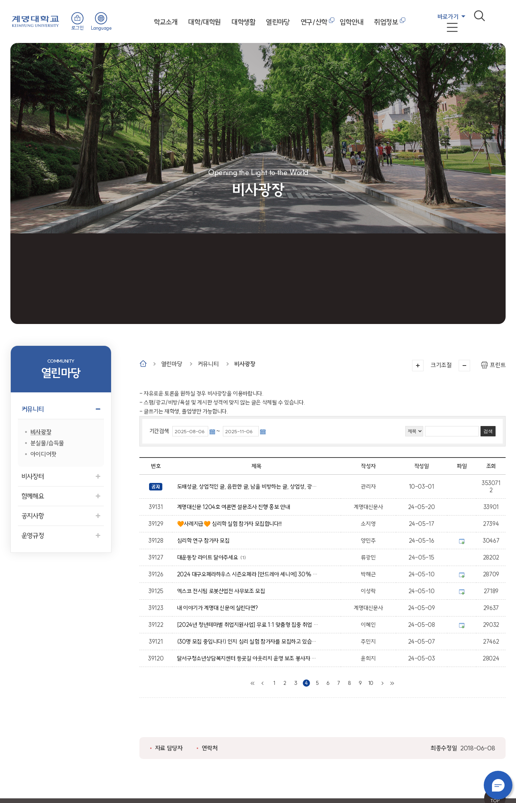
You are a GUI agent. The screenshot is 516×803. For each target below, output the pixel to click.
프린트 (498, 365)
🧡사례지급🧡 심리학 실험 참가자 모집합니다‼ (231, 523)
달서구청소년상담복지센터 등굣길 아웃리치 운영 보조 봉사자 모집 (248, 658)
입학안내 (351, 22)
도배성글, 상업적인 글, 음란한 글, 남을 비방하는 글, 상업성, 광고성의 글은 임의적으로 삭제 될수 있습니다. (248, 486)
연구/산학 (314, 22)
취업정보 (386, 22)
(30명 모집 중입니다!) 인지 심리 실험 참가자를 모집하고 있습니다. (248, 641)
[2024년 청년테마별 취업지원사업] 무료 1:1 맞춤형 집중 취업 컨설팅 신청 (248, 624)
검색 (479, 15)
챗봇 (498, 785)
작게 (464, 365)
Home (143, 363)
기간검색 (159, 431)
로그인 (77, 28)
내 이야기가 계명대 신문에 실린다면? (219, 607)
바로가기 (448, 16)
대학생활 (243, 22)
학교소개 (165, 22)
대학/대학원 (204, 22)
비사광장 (244, 364)
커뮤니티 (208, 364)
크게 (418, 365)
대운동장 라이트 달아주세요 (209, 557)
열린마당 (278, 22)
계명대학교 (35, 21)
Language (101, 28)
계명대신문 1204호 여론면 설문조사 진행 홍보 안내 (235, 507)
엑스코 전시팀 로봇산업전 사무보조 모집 (222, 591)
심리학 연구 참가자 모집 (204, 540)
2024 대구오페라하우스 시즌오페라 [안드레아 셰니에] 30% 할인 (248, 574)
